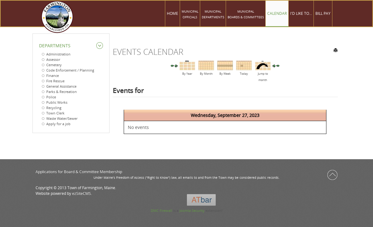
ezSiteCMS (81, 193)
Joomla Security (192, 210)
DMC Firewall (161, 210)
